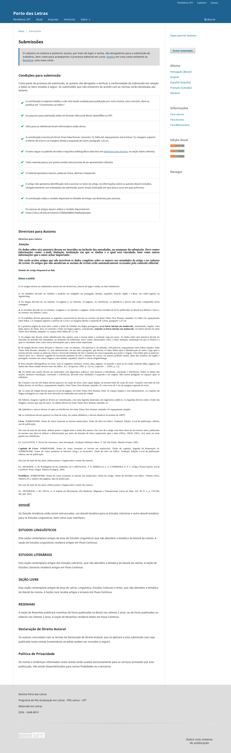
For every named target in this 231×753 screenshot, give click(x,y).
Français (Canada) (181, 87)
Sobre (84, 19)
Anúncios (69, 19)
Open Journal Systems (183, 35)
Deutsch (175, 93)
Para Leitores (177, 114)
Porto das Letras (30, 13)
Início (21, 31)
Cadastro (202, 2)
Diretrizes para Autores (116, 151)
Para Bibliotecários (180, 125)
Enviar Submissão (183, 50)
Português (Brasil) (181, 71)
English (174, 77)
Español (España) (180, 82)
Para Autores (177, 119)
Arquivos (53, 19)
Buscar (209, 19)
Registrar (28, 60)
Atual (39, 19)
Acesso (214, 2)
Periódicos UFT (22, 19)
